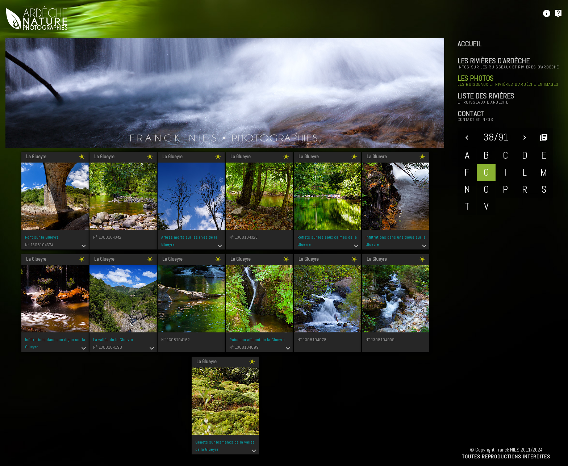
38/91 (495, 137)
